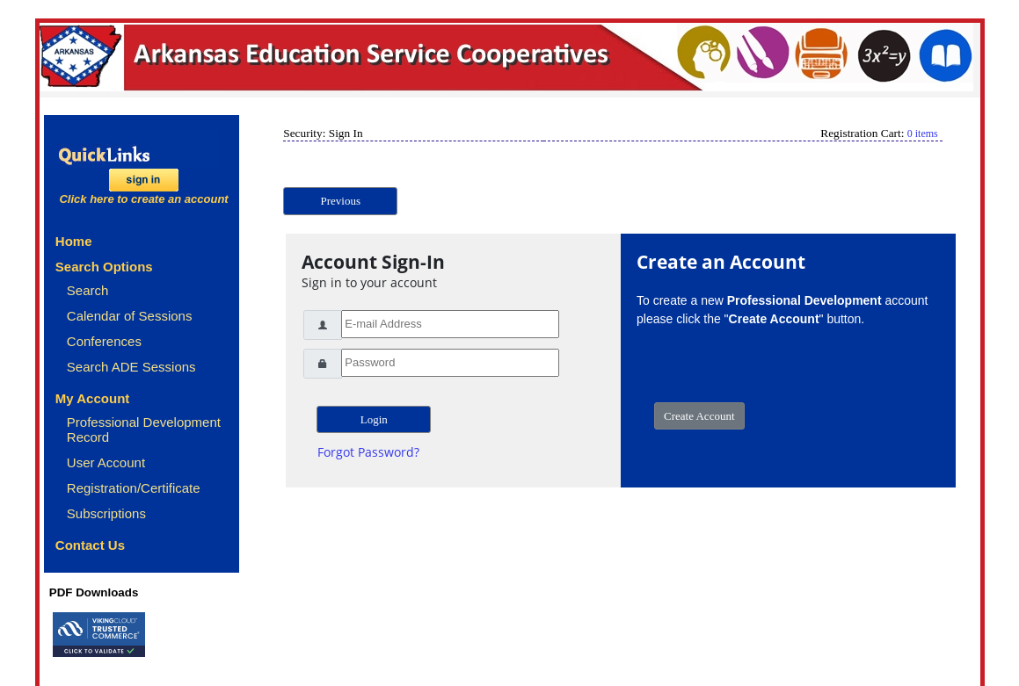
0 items (922, 133)
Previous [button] (341, 200)
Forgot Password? (368, 452)
